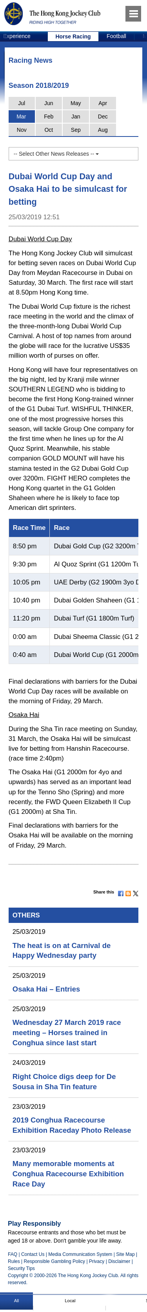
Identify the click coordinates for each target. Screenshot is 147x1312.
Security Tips (21, 1268)
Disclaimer (119, 1261)
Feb (48, 116)
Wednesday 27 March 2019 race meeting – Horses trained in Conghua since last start (67, 1032)
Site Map (125, 1254)
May (76, 103)
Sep (76, 130)
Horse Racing (73, 36)
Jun (48, 103)
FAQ (12, 1254)
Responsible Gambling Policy (54, 1261)
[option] (73, 36)
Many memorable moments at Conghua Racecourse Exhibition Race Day (68, 1173)
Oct (48, 130)
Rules (14, 1261)
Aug (103, 130)
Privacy (96, 1261)
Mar (21, 116)
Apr (102, 103)
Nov (22, 130)
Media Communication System (80, 1254)
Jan (75, 116)
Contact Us (33, 1254)
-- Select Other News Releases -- (56, 154)
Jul (21, 103)
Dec (103, 116)
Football (116, 36)
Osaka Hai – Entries (46, 989)
